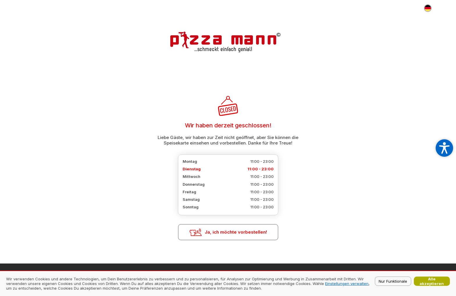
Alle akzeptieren (432, 281)
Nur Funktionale (393, 281)
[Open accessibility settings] (444, 148)
